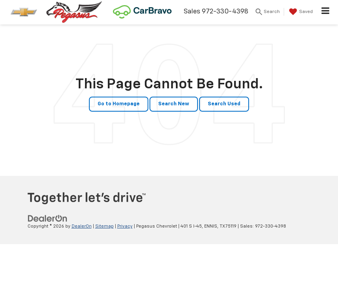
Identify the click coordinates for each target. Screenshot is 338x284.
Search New (173, 103)
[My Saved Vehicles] (300, 11)
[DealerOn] (48, 218)
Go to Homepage (119, 103)
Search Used (224, 103)
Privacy (125, 226)
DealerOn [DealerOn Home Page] (82, 226)
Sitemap (104, 226)
